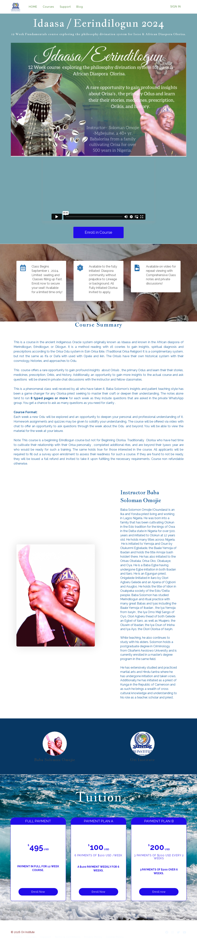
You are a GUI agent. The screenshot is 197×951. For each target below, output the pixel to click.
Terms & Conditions (67, 937)
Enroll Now (50, 890)
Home (18, 937)
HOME (33, 6)
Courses (48, 6)
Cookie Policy (115, 937)
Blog (79, 6)
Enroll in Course (98, 232)
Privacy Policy (93, 937)
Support (65, 6)
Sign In (175, 6)
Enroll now (146, 890)
